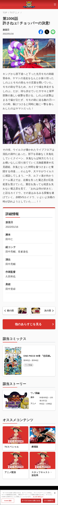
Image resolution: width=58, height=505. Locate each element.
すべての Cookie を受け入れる (31, 501)
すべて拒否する (49, 501)
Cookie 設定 (8, 501)
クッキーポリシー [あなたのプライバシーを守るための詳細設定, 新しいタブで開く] (38, 497)
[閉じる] (55, 493)
